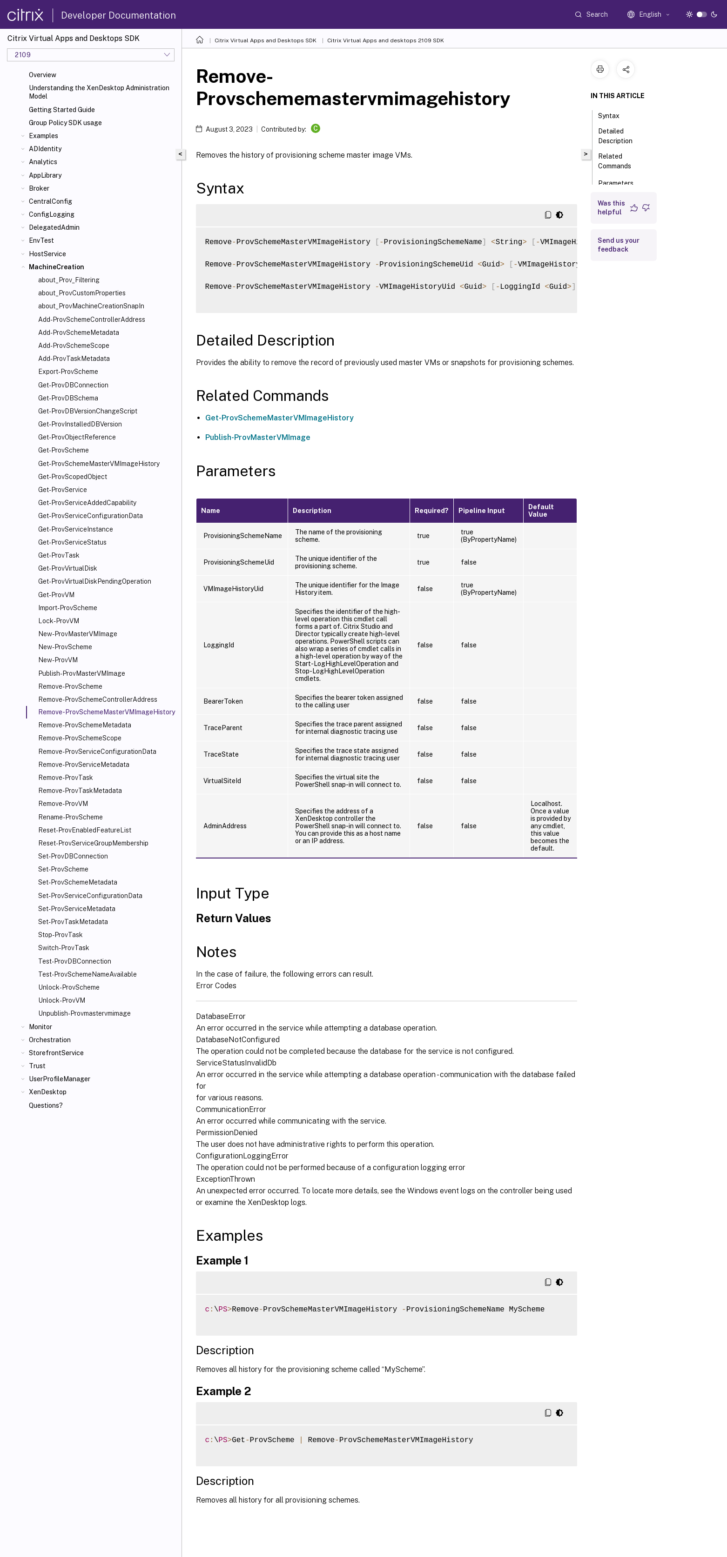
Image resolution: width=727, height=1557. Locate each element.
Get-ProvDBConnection (73, 385)
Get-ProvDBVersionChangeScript (87, 411)
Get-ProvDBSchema (68, 398)
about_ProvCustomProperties (82, 293)
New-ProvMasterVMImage (77, 634)
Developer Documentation (118, 15)
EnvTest (41, 240)
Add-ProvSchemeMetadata (78, 332)
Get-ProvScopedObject (72, 476)
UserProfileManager (59, 1079)
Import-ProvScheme (67, 608)
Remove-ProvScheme (70, 686)
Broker (39, 188)
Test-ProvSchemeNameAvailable (87, 974)
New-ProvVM (58, 660)
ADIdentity (45, 149)
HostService (47, 254)
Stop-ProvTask (60, 934)
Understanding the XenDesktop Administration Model (99, 92)
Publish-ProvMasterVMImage (81, 673)
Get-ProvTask (59, 555)
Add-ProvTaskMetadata (74, 358)
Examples (43, 136)
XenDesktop (48, 1092)
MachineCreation (56, 267)
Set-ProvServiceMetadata (76, 908)
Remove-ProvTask (65, 777)
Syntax (614, 115)
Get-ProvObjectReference (77, 437)
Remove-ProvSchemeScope (79, 738)
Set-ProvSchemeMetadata (77, 882)
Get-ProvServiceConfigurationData (90, 515)
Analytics (43, 162)
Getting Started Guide (62, 109)
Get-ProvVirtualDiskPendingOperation (94, 581)
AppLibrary (45, 175)
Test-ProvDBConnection (74, 961)
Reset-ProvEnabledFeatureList (84, 830)
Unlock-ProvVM (61, 1000)
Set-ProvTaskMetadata (73, 921)
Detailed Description (620, 136)
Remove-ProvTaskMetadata (80, 790)
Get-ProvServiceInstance (75, 529)
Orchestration (50, 1040)
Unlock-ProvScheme (69, 987)
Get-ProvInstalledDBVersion (80, 424)
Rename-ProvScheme (70, 817)
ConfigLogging (51, 214)
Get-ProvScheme (63, 450)
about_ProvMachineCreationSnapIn (91, 306)
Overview (42, 75)
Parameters (621, 182)
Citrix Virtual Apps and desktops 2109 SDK (385, 40)
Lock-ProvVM (58, 621)
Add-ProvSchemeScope (73, 345)
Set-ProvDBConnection (73, 856)
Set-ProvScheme (63, 869)
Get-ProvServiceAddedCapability (87, 502)
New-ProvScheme (65, 647)
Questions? (46, 1105)
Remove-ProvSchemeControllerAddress (97, 699)
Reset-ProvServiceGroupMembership (93, 843)
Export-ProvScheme (68, 371)
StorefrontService (56, 1053)
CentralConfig (50, 201)
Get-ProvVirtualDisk (67, 568)
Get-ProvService (62, 489)
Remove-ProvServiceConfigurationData (97, 751)
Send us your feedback (618, 245)
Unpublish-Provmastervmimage (84, 1013)
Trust (37, 1066)
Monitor (40, 1027)
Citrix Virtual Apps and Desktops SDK (265, 40)
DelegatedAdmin (54, 227)
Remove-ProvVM (63, 803)
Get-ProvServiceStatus (72, 542)
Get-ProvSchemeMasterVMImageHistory (99, 463)
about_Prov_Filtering (69, 280)
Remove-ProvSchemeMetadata (84, 725)
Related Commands (619, 161)
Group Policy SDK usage (65, 122)
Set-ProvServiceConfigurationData (90, 895)
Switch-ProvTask (63, 948)
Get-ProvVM (56, 595)
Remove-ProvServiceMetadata (83, 764)
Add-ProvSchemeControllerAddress (91, 319)
